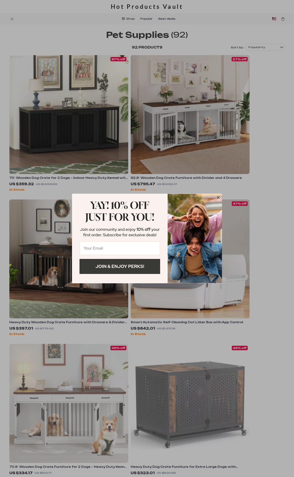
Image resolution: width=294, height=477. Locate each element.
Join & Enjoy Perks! (119, 266)
